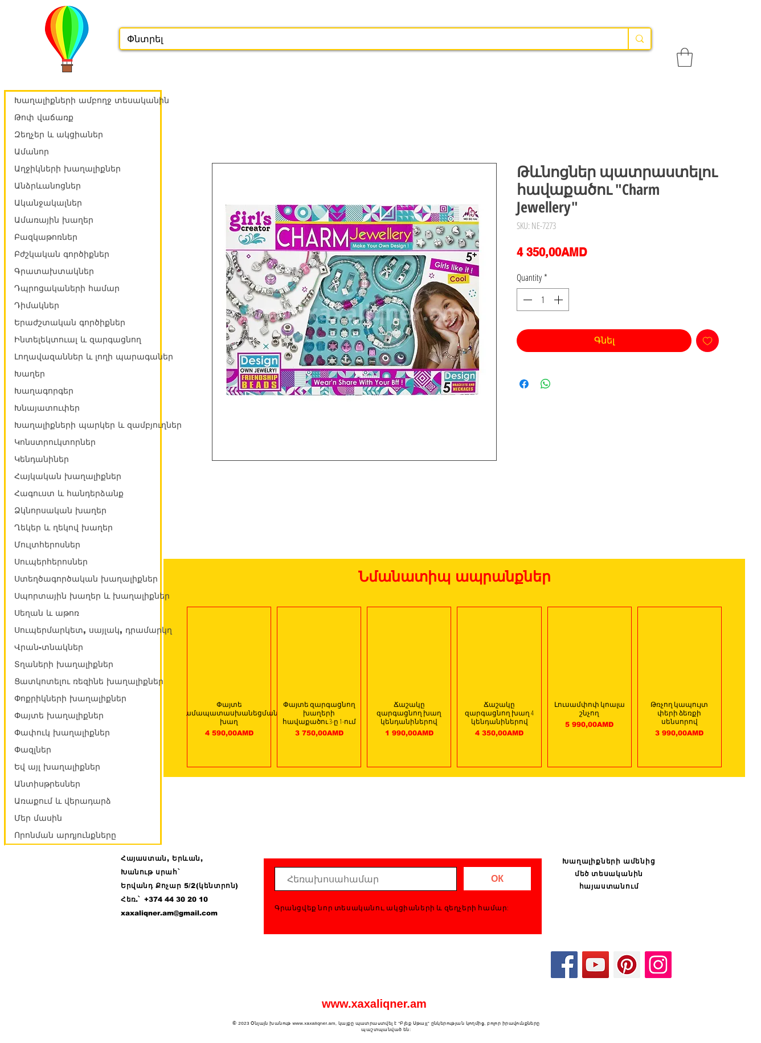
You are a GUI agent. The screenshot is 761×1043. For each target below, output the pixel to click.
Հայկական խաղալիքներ (67, 476)
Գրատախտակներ (54, 271)
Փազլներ (32, 749)
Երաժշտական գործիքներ (69, 322)
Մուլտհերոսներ (47, 544)
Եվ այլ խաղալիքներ (57, 766)
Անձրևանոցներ (47, 185)
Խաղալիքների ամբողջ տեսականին (87, 100)
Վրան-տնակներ (48, 647)
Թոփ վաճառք (43, 117)
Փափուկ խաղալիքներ (62, 732)
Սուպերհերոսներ (51, 561)
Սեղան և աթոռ (46, 612)
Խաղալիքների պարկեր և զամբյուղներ (87, 425)
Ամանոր (31, 151)
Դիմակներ (36, 305)
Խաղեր (29, 373)
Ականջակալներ (48, 202)
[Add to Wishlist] (707, 340)
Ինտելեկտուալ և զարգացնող (77, 339)
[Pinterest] (626, 964)
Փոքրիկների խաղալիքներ (70, 698)
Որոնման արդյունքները (65, 835)
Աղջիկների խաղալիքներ (67, 168)
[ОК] (497, 878)
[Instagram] (658, 964)
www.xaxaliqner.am (374, 1003)
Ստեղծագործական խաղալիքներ (86, 578)
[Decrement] (526, 299)
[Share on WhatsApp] (546, 384)
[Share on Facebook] (524, 384)
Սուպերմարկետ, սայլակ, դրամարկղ (87, 630)
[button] (685, 57)
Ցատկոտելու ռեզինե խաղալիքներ (87, 681)
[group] (454, 686)
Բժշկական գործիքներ (61, 254)
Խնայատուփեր (47, 407)
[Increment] (559, 299)
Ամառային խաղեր (53, 219)
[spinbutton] (542, 299)
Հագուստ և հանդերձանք (69, 493)
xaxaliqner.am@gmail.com (169, 913)
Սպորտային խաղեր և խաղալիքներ (87, 595)
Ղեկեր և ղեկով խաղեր (63, 527)
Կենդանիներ (41, 459)
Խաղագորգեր (43, 390)
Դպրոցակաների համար (67, 288)
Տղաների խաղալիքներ (63, 664)
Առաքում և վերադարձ (62, 800)
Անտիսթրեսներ (47, 783)
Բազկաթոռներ (45, 237)
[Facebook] (564, 964)
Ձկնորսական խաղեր (60, 510)
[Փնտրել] (365, 39)
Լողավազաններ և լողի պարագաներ (87, 356)
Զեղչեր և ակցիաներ (58, 134)
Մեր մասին (38, 818)
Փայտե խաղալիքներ (59, 715)
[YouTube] (595, 964)
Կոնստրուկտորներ (55, 442)
